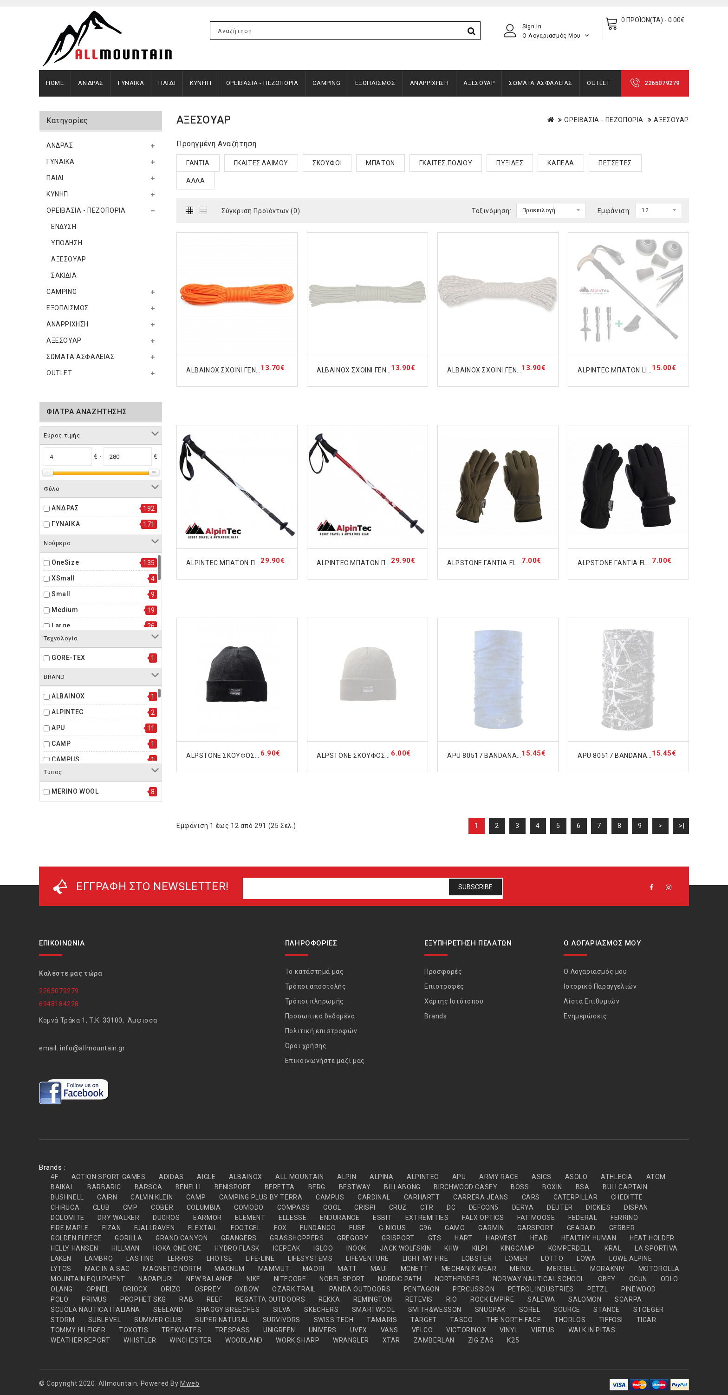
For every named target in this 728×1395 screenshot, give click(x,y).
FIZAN (111, 1228)
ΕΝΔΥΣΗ (64, 226)
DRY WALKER (118, 1217)
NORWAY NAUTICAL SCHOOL (539, 1279)
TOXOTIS (133, 1330)
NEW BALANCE (209, 1279)
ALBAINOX (68, 696)
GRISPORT (398, 1238)
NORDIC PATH (400, 1279)
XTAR (391, 1340)
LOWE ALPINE (630, 1258)
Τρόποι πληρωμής (314, 1001)
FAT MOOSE (536, 1217)
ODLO (669, 1279)
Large (61, 625)
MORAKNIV (607, 1268)
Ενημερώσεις (585, 1016)
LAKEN (61, 1258)
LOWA (586, 1258)
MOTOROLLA (659, 1268)
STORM (63, 1319)
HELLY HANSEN (74, 1248)
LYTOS (61, 1268)
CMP (130, 1207)
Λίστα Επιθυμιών (591, 1001)
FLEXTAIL (203, 1228)
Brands (435, 1016)
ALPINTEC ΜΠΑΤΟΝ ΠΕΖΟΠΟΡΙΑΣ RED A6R (385, 563)
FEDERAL (582, 1217)
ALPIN (346, 1176)
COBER (162, 1207)
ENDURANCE (339, 1217)
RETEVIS (419, 1299)
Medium (65, 609)
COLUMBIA (204, 1207)
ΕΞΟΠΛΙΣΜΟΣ (375, 82)
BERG (316, 1187)
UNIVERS (323, 1330)
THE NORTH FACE (513, 1319)
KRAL (612, 1248)
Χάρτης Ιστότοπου (454, 1001)
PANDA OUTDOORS (359, 1289)
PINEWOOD (638, 1289)
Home (55, 82)
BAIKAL (62, 1187)
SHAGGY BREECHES (228, 1309)
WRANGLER (351, 1340)
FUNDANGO (318, 1228)
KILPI (480, 1248)
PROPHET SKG (143, 1299)
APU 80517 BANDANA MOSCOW (628, 755)
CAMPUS (66, 759)
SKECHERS (321, 1309)
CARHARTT (422, 1197)
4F (54, 1176)
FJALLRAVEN (154, 1228)
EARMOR (207, 1217)
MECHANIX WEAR (469, 1268)
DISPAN (636, 1207)
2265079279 (662, 82)
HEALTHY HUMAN (589, 1238)
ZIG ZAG (481, 1340)
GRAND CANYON (182, 1238)
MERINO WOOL (75, 791)
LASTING (140, 1258)
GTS (435, 1238)
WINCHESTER (190, 1340)
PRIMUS (94, 1299)
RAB (186, 1299)
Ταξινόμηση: (492, 211)
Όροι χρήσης (306, 1046)
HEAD (539, 1238)
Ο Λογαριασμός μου (595, 971)
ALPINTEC (68, 712)
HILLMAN (125, 1248)
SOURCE (566, 1309)
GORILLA (128, 1238)
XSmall (63, 578)
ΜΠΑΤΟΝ (380, 163)
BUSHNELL (67, 1197)
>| (681, 825)
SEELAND (168, 1309)
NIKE (253, 1279)
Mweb (189, 1383)
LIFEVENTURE (367, 1258)
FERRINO (624, 1217)
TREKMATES (182, 1330)
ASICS (542, 1176)
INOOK (356, 1248)
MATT (347, 1268)
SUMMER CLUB (158, 1319)
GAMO (455, 1228)
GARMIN (491, 1228)
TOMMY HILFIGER (78, 1330)
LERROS (181, 1258)
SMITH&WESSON (435, 1309)
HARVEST (501, 1238)
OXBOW (246, 1289)
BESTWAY (355, 1187)
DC (451, 1207)
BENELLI (188, 1187)
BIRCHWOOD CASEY (465, 1187)
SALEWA (541, 1299)
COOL (332, 1207)
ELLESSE (292, 1217)
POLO (59, 1299)
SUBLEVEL (104, 1319)
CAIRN (107, 1197)
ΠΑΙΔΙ (167, 82)
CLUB (101, 1207)
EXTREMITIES (427, 1217)
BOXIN (552, 1187)
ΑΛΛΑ (195, 180)
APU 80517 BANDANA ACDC (492, 755)
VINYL (509, 1330)
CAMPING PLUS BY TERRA (261, 1197)
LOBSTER (477, 1258)
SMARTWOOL (373, 1309)
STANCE (606, 1309)
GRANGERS (239, 1238)
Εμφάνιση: (614, 211)
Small (61, 594)
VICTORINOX (466, 1330)
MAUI (378, 1268)
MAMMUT (274, 1268)
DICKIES (598, 1207)
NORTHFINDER (457, 1279)
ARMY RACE (498, 1176)
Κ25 (513, 1340)
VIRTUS (543, 1330)
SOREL (529, 1309)
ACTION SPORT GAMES (109, 1176)
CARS (531, 1197)
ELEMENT (250, 1217)
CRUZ (398, 1207)
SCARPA (628, 1299)
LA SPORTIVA (656, 1248)
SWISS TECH (334, 1319)
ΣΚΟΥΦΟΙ (327, 163)
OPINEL (98, 1289)
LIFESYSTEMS (310, 1258)
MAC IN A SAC (107, 1268)
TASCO (461, 1319)
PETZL (597, 1289)
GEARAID (581, 1228)
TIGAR (646, 1319)
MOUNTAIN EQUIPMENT (88, 1279)
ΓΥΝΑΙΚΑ (131, 82)
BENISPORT (232, 1187)
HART (463, 1238)
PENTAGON (422, 1289)
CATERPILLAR (575, 1197)
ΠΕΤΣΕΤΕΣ (615, 163)
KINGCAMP (517, 1248)
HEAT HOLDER (652, 1238)
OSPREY (208, 1289)
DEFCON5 (484, 1207)
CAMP (61, 743)
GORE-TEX (68, 657)
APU (58, 727)
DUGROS (166, 1217)
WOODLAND (244, 1340)
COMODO (249, 1207)
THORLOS (569, 1319)
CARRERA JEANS (480, 1197)
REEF (214, 1299)
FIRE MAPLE (70, 1228)
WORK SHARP (297, 1340)
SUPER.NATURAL (222, 1319)
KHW (451, 1248)
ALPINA (382, 1176)
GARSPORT (535, 1228)
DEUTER (560, 1207)
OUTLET (598, 82)
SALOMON (584, 1299)
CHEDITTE (627, 1197)
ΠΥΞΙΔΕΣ (509, 163)
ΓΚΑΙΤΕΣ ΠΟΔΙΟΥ (445, 163)
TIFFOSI (611, 1319)
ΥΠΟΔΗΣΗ (66, 243)
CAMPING (326, 82)
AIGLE (206, 1176)
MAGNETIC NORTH (172, 1268)
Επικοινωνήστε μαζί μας (325, 1060)
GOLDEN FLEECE (76, 1238)
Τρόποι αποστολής (315, 986)
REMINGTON (372, 1299)
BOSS (520, 1187)
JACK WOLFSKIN (405, 1248)
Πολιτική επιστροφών (321, 1031)
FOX (280, 1228)
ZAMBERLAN (434, 1340)
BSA (583, 1187)
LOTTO (552, 1258)
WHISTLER (140, 1340)
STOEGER (648, 1309)
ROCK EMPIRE (492, 1299)
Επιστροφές (444, 986)
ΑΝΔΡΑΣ (91, 82)
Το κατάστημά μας (314, 971)
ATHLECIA (617, 1176)
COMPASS (293, 1207)
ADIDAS (171, 1176)
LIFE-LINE (260, 1258)
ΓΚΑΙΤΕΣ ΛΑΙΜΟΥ (261, 163)
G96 (425, 1228)
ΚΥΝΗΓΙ (201, 82)
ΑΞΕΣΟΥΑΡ (479, 82)
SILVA (282, 1309)
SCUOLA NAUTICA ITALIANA (95, 1309)
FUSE (357, 1228)
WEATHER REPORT (80, 1340)
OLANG (62, 1289)
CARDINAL (374, 1197)
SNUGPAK (490, 1309)
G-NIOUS (392, 1228)
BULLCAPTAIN (625, 1187)
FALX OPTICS (483, 1217)
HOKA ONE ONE (177, 1248)
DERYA (523, 1207)
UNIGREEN (279, 1330)
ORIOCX (135, 1289)
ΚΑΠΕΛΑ (560, 163)
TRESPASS (232, 1330)
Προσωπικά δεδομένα (320, 1016)
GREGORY (352, 1238)
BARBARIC (104, 1187)
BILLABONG (402, 1187)
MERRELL (562, 1268)
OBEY (607, 1279)
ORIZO (171, 1289)
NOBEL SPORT (342, 1279)
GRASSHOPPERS (297, 1238)
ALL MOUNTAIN (299, 1176)
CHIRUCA (65, 1207)
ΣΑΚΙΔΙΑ (64, 275)
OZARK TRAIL (294, 1289)
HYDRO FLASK (237, 1248)
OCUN (638, 1279)
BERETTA (280, 1187)
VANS (389, 1330)
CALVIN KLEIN (151, 1197)
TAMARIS (382, 1319)
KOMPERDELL (570, 1248)
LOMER (516, 1258)
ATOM (656, 1176)
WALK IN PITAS (592, 1330)
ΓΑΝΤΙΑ (198, 163)
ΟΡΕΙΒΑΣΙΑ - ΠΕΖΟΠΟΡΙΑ (262, 82)
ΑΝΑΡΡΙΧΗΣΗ (429, 82)
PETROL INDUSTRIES (541, 1289)
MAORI (314, 1268)
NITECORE (290, 1279)
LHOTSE (220, 1258)
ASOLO (576, 1176)
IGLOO (323, 1248)
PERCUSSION (473, 1289)
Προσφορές (443, 971)
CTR (427, 1207)
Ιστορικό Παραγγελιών (600, 986)
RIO (451, 1299)
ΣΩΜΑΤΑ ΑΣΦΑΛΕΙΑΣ (540, 82)
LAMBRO (99, 1258)
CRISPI (365, 1207)
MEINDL (522, 1268)
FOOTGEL (245, 1228)
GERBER (622, 1228)
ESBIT (382, 1217)
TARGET (423, 1319)
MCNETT (415, 1268)
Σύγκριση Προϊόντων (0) (260, 211)
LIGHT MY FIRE (425, 1258)
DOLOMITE (67, 1217)
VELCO (422, 1330)
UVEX (358, 1330)
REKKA (329, 1299)
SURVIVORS (281, 1319)
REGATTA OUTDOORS (271, 1299)
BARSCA (148, 1187)
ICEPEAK (286, 1248)
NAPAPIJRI (155, 1279)
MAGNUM (229, 1268)
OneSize (65, 562)
